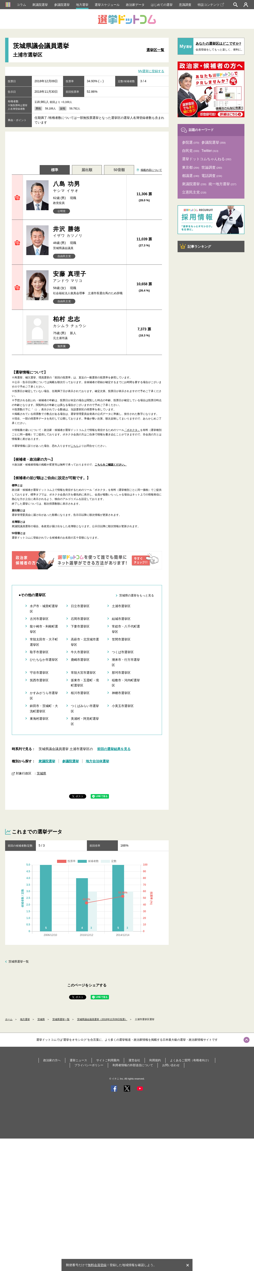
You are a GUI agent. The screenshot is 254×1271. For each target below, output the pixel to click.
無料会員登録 (97, 1265)
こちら (75, 445)
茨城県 (41, 773)
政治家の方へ (52, 1060)
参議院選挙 (62, 4)
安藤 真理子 (88, 277)
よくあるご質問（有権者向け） (190, 1060)
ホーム (8, 1019)
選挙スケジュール (107, 4)
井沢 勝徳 (88, 232)
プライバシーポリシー (88, 1065)
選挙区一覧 (155, 50)
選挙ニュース (78, 1060)
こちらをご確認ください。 (111, 464)
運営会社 (134, 1060)
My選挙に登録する (151, 71)
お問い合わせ (171, 1065)
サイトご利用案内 (107, 1060)
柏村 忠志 (88, 322)
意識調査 (185, 4)
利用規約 (155, 1060)
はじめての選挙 (162, 4)
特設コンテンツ (211, 4)
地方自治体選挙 (97, 761)
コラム (21, 4)
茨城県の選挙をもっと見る (136, 595)
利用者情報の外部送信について (133, 1065)
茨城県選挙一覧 (18, 961)
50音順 (119, 170)
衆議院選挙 (40, 4)
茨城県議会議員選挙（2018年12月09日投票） (102, 1019)
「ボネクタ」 (132, 430)
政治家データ (135, 4)
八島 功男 (88, 186)
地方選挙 (82, 4)
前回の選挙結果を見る (114, 749)
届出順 (87, 170)
